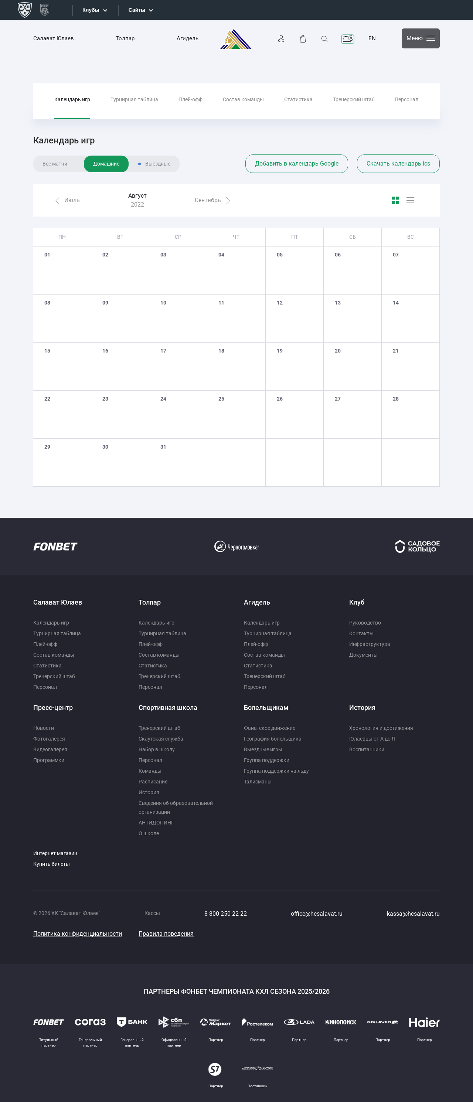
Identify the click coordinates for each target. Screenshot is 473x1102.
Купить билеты (51, 864)
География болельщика (273, 739)
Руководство (365, 623)
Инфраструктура (369, 644)
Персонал (406, 99)
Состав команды (243, 99)
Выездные (157, 164)
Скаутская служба (161, 739)
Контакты (361, 633)
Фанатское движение (269, 728)
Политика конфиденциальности (77, 933)
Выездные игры (263, 749)
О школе (149, 833)
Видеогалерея (50, 749)
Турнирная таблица (134, 99)
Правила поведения (166, 933)
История (149, 792)
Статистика (298, 99)
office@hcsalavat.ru (317, 913)
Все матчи (54, 164)
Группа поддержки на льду (276, 771)
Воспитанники (366, 749)
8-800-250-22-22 (225, 913)
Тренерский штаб (354, 99)
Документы (363, 655)
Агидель (187, 38)
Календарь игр (72, 99)
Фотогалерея (49, 739)
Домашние (106, 164)
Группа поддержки (266, 760)
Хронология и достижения (381, 728)
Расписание (153, 782)
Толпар (125, 38)
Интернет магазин (55, 853)
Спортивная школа (168, 707)
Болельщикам (266, 707)
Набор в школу (157, 749)
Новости (43, 728)
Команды (150, 771)
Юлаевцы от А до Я (372, 739)
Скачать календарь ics (398, 163)
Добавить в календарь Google (296, 163)
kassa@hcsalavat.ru (413, 913)
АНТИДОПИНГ (156, 823)
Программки (48, 760)
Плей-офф (190, 99)
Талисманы (258, 782)
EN (372, 38)
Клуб (356, 602)
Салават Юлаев (53, 38)
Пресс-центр (53, 707)
